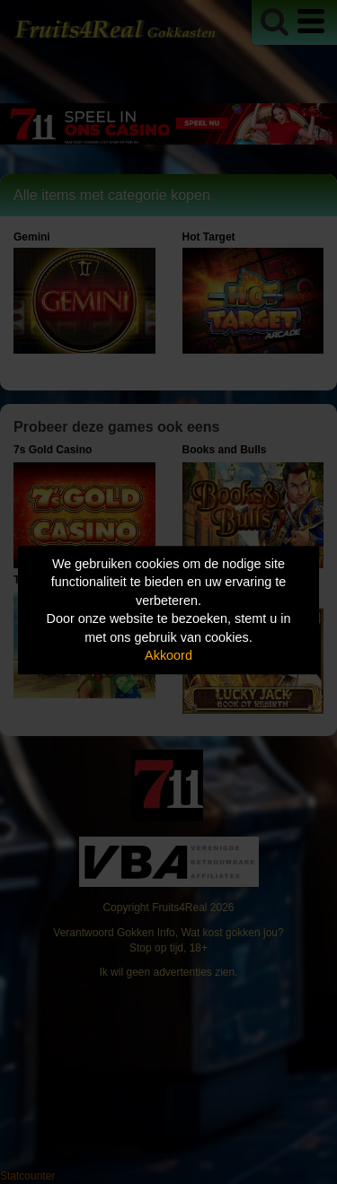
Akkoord (168, 656)
